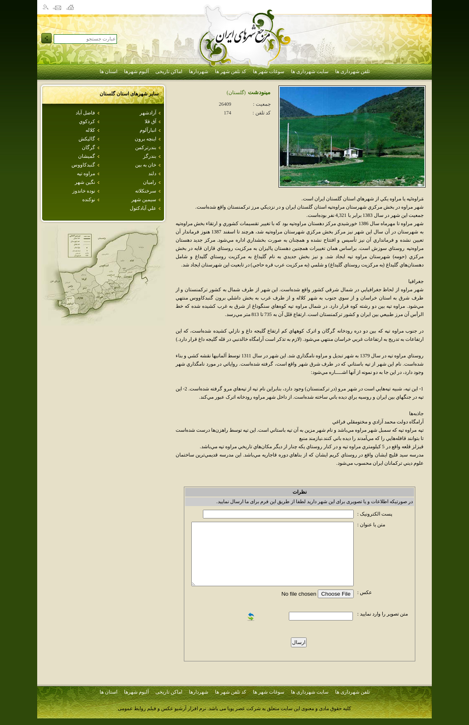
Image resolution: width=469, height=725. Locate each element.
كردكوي (87, 121)
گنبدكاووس (83, 165)
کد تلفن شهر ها (230, 71)
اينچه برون (145, 139)
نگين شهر (85, 182)
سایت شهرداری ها (310, 71)
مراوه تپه (86, 173)
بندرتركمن (145, 147)
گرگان (88, 147)
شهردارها (198, 71)
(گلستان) (236, 92)
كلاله (90, 130)
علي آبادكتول (143, 208)
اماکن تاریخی (168, 71)
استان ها (108, 71)
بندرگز (149, 156)
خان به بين (145, 165)
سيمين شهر (143, 199)
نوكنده (88, 199)
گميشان (86, 156)
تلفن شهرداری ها (352, 71)
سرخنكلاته (145, 191)
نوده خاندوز (83, 191)
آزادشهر (148, 113)
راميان (149, 182)
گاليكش (87, 139)
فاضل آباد (85, 113)
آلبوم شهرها (136, 71)
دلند (152, 173)
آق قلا (150, 121)
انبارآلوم (148, 130)
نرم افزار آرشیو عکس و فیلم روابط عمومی (162, 708)
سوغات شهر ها (268, 71)
